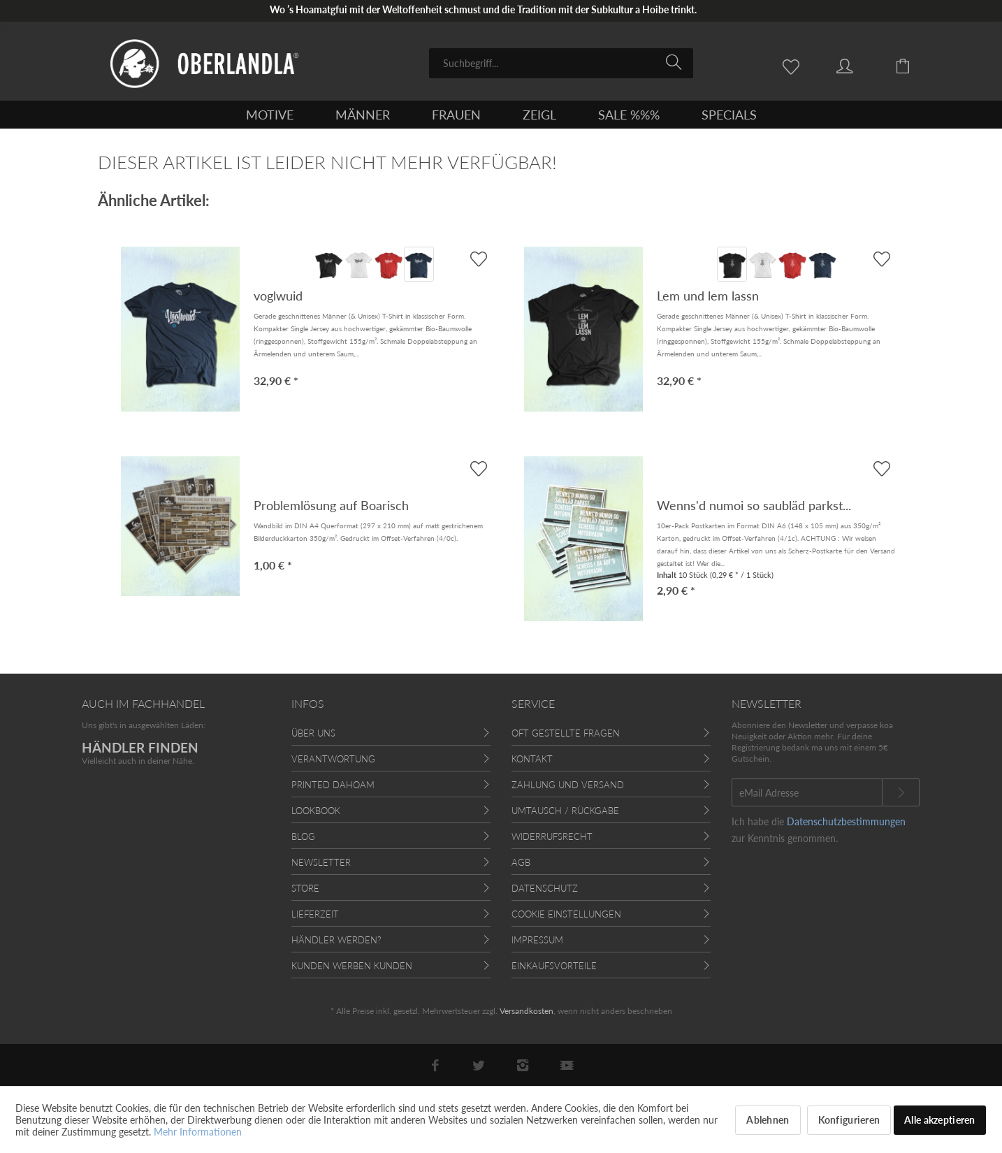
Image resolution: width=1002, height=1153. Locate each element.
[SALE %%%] (629, 115)
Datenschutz (544, 888)
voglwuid (278, 295)
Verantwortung (333, 758)
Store (305, 888)
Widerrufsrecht (552, 836)
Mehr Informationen (198, 1132)
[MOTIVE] (269, 115)
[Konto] (858, 65)
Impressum (537, 939)
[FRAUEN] (456, 115)
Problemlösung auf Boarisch (331, 505)
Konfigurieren (849, 1120)
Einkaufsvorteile (554, 965)
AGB (520, 862)
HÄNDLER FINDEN (140, 747)
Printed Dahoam (333, 784)
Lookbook (315, 810)
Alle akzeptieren (939, 1120)
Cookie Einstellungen (566, 914)
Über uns (313, 733)
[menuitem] (561, 63)
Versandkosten (526, 1011)
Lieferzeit (315, 914)
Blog (303, 836)
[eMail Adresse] (807, 792)
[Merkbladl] (794, 65)
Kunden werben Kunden (351, 965)
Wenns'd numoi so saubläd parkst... (754, 505)
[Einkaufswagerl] (913, 65)
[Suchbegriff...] (561, 63)
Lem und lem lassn (708, 295)
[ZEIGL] (539, 115)
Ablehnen (767, 1120)
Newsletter (321, 862)
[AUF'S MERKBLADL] (478, 259)
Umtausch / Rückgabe (565, 810)
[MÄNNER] (362, 115)
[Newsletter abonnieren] (901, 792)
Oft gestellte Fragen (565, 733)
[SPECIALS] (729, 115)
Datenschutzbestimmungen (846, 821)
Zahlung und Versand (567, 784)
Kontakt (532, 758)
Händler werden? (336, 939)
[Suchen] (676, 62)
